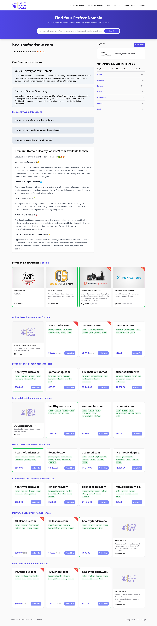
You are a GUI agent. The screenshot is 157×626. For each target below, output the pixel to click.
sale (127, 332)
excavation (129, 379)
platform (97, 416)
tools (117, 491)
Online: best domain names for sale (31, 317)
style (64, 494)
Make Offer (139, 45)
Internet (100, 86)
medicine (85, 460)
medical (57, 460)
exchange (134, 494)
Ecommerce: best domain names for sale (33, 478)
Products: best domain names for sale (32, 363)
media (94, 413)
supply (118, 497)
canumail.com (125, 406)
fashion (69, 491)
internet (31, 376)
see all (45, 262)
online (51, 330)
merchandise (68, 330)
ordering (97, 332)
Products (100, 80)
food (57, 332)
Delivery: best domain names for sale (31, 512)
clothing (85, 494)
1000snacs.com (92, 325)
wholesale (58, 330)
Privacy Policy (130, 619)
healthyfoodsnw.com (32, 45)
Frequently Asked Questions (27, 111)
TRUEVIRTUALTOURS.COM (124, 291)
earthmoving (120, 382)
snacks (69, 332)
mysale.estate (125, 325)
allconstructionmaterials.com (101, 372)
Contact (109, 5)
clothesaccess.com (94, 486)
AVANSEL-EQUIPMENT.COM (91, 291)
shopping (68, 379)
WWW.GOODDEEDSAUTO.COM (25, 345)
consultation (66, 460)
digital (139, 330)
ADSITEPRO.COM (20, 291)
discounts (100, 330)
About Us (117, 5)
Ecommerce (101, 97)
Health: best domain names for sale (31, 444)
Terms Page (141, 619)
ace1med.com (91, 452)
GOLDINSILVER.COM (55, 291)
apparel (51, 494)
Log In (133, 5)
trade (132, 330)
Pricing (126, 5)
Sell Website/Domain (95, 5)
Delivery (100, 103)
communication (87, 416)
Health (99, 92)
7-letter (85, 462)
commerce (119, 330)
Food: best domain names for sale (30, 563)
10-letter (51, 497)
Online (99, 74)
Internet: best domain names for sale (32, 397)
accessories (86, 491)
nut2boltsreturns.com (130, 486)
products (24, 376)
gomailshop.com (59, 372)
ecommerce (19, 379)
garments (86, 497)
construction (86, 382)
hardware (124, 491)
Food (99, 109)
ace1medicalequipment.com (134, 452)
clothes (58, 494)
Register (142, 5)
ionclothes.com (58, 486)
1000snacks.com (59, 325)
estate (133, 332)
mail (50, 382)
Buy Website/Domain (77, 5)
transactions (120, 332)
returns (132, 491)
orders (63, 332)
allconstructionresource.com (134, 372)
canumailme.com (93, 406)
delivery (51, 332)
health (39, 376)
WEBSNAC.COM (120, 541)
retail (69, 494)
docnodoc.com (57, 452)
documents (52, 462)
